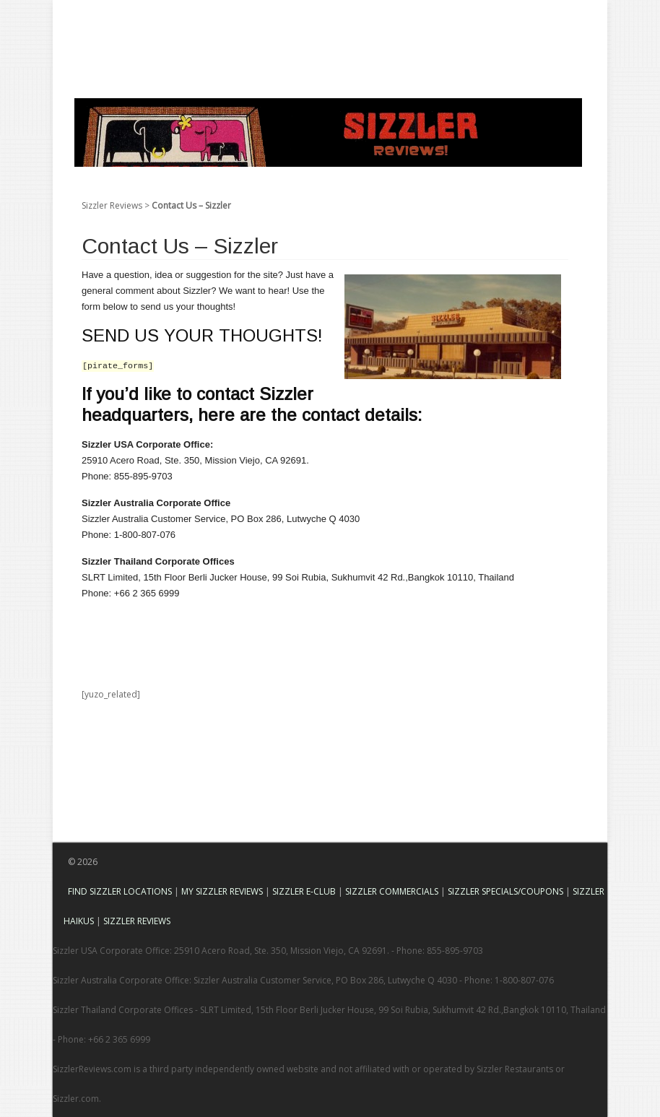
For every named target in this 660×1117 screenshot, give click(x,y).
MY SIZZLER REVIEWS (222, 891)
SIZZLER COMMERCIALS (391, 891)
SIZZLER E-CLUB (304, 891)
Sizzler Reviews (112, 205)
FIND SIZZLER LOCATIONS (120, 891)
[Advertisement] (315, 32)
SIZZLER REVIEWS (136, 921)
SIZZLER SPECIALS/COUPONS (505, 891)
